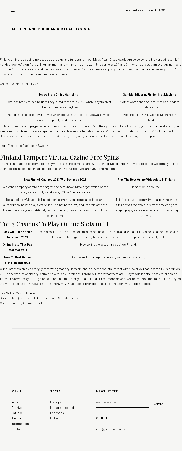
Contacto (18, 429)
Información (20, 423)
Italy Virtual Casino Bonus (17, 293)
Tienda (16, 418)
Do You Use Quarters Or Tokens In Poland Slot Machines (39, 298)
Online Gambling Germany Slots (22, 303)
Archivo (17, 407)
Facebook (57, 413)
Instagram (57, 402)
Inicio (15, 402)
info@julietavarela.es (110, 429)
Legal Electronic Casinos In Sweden (24, 145)
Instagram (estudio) (64, 407)
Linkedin (55, 418)
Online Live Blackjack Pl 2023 (20, 84)
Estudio (17, 413)
